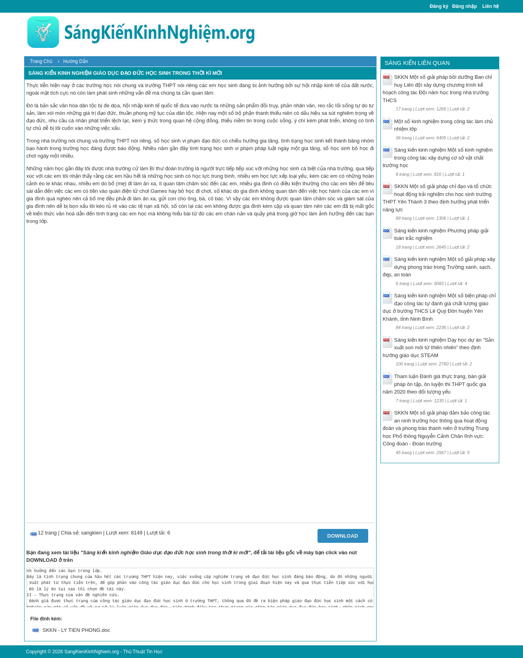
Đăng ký (439, 6)
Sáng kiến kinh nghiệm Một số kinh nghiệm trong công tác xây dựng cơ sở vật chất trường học (438, 157)
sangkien (91, 533)
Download (342, 536)
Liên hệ (490, 6)
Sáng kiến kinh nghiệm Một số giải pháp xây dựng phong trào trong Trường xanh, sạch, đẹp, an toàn (439, 267)
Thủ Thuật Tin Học (142, 651)
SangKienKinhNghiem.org (91, 651)
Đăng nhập (464, 6)
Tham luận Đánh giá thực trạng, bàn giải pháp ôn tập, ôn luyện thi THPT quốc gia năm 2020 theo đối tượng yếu (435, 384)
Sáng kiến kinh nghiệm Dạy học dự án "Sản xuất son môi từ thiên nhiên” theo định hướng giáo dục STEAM (438, 347)
